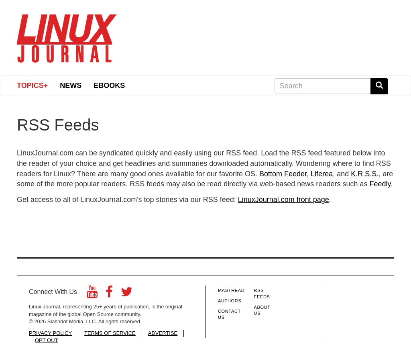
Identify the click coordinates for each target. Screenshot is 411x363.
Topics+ (32, 86)
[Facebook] (109, 294)
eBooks (109, 86)
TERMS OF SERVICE (110, 333)
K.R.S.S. (364, 174)
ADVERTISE (162, 333)
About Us (262, 310)
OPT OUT (46, 340)
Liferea (322, 174)
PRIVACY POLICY (50, 333)
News (70, 86)
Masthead (231, 290)
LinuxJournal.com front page (283, 200)
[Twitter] (127, 294)
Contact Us (229, 314)
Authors (229, 300)
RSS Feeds (262, 293)
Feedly (380, 184)
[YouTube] (92, 294)
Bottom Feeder (283, 174)
